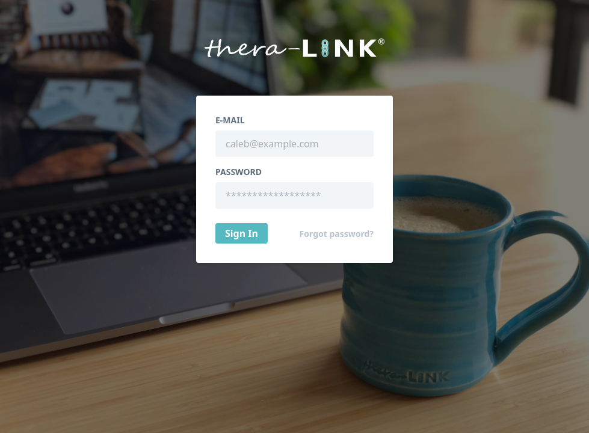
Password (238, 172)
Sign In (241, 233)
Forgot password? (337, 234)
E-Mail (229, 120)
